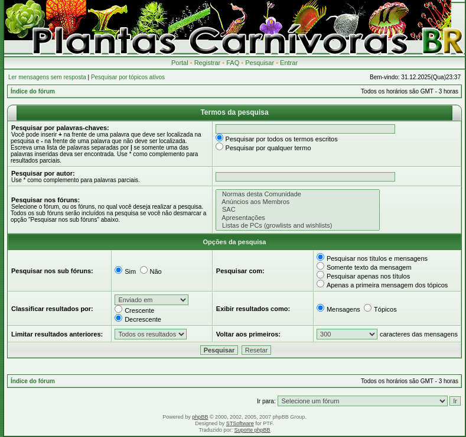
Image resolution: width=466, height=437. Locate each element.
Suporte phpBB (252, 430)
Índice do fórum (33, 91)
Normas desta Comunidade (298, 194)
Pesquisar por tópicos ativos (128, 77)
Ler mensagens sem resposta (47, 77)
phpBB (200, 417)
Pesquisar (259, 62)
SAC (298, 209)
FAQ (232, 62)
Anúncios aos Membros (298, 202)
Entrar (289, 62)
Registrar (207, 62)
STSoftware (240, 423)
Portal (179, 62)
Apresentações (298, 218)
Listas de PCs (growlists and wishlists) (298, 225)
